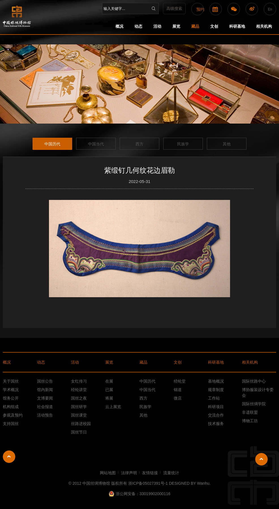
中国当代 (96, 144)
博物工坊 (250, 421)
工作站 (214, 398)
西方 (139, 144)
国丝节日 (79, 432)
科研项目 (216, 406)
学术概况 (11, 389)
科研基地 (237, 26)
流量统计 (171, 473)
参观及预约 (13, 415)
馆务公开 (11, 398)
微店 (178, 398)
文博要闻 (45, 398)
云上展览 (113, 406)
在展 (109, 381)
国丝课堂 (79, 415)
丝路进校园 (81, 423)
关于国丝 (11, 381)
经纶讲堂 (79, 389)
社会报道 (45, 406)
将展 (109, 398)
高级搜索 (174, 8)
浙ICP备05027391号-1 (148, 483)
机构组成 (11, 406)
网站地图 (108, 473)
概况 (119, 26)
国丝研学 (79, 406)
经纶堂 (180, 381)
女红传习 (79, 381)
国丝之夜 (79, 398)
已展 (109, 389)
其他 (227, 144)
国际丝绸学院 (254, 404)
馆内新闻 (45, 389)
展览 (176, 26)
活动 (157, 26)
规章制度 (216, 389)
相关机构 (264, 26)
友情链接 (150, 473)
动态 (138, 26)
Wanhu (203, 483)
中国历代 (52, 144)
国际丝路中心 (254, 381)
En (270, 9)
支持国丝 (11, 423)
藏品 (195, 26)
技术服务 (216, 423)
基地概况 (216, 381)
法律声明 (129, 473)
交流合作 (216, 415)
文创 (214, 26)
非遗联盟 (250, 412)
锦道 (178, 389)
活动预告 (45, 415)
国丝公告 (45, 381)
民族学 (183, 144)
